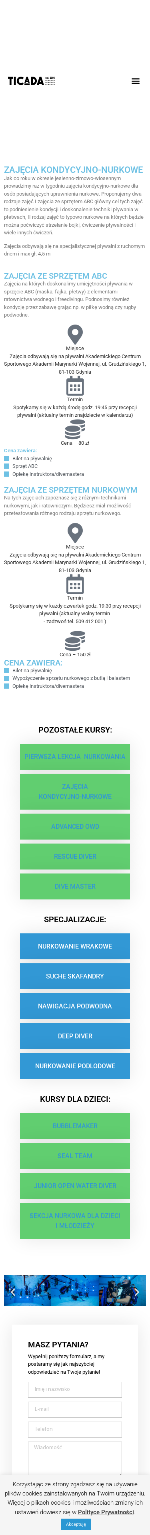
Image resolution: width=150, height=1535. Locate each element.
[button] (135, 80)
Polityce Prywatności (106, 1512)
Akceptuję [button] (76, 1524)
